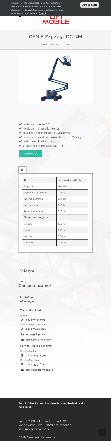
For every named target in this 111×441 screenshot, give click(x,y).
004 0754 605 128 (36, 329)
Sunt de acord (90, 5)
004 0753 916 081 (36, 364)
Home (44, 44)
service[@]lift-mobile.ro (39, 369)
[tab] (22, 169)
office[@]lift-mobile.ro (38, 339)
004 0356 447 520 (36, 334)
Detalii (42, 13)
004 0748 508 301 (36, 355)
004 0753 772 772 (35, 320)
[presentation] (22, 170)
